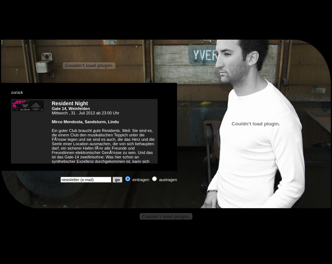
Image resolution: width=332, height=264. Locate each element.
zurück (17, 92)
